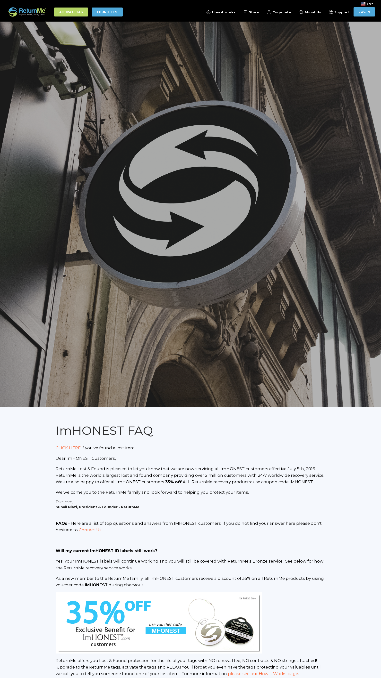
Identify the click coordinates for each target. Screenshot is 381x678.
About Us (309, 12)
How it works (220, 12)
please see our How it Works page (262, 673)
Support (338, 12)
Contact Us (90, 529)
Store (251, 12)
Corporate (278, 12)
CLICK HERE (68, 447)
